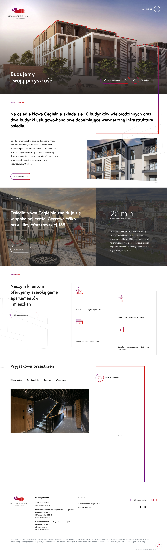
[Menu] (153, 9)
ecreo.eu (153, 549)
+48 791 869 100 (84, 507)
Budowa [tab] (47, 380)
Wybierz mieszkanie (115, 80)
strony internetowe (143, 549)
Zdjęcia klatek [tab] (16, 380)
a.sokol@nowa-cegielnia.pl (89, 504)
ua (142, 9)
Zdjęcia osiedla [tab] (33, 380)
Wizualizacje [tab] (61, 380)
